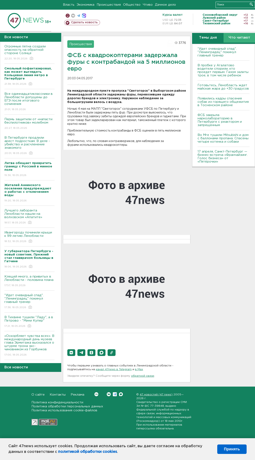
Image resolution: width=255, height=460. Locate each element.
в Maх (139, 369)
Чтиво (148, 4)
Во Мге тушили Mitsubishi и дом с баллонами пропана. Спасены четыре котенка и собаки (223, 138)
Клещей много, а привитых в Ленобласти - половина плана (29, 281)
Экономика (85, 4)
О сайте (38, 394)
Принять (232, 449)
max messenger (84, 16)
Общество (132, 4)
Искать (251, 4)
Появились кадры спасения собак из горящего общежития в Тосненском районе (223, 102)
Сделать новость (84, 22)
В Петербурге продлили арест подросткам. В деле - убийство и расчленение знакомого (29, 145)
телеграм (79, 16)
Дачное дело (165, 4)
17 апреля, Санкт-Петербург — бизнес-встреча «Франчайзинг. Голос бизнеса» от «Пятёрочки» (223, 156)
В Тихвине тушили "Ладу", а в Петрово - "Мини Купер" (29, 322)
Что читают (239, 37)
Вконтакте (96, 394)
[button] (71, 352)
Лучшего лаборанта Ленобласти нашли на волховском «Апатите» (29, 216)
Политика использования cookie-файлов (64, 410)
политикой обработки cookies (87, 451)
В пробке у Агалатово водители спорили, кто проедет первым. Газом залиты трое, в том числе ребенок (223, 70)
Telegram (115, 394)
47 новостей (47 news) (156, 395)
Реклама (77, 394)
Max (121, 394)
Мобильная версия (68, 16)
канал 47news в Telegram (114, 369)
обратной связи (142, 376)
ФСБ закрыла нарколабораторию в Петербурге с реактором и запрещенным (220, 120)
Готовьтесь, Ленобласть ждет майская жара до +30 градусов (223, 87)
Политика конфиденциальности (57, 402)
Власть (68, 4)
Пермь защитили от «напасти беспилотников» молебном (29, 124)
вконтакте (73, 16)
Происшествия (109, 4)
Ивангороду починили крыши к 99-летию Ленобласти (29, 237)
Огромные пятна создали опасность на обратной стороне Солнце (29, 52)
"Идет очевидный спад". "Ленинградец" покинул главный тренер (29, 301)
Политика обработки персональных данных (67, 406)
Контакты (58, 394)
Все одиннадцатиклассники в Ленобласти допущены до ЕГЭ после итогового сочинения (29, 102)
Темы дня (208, 37)
